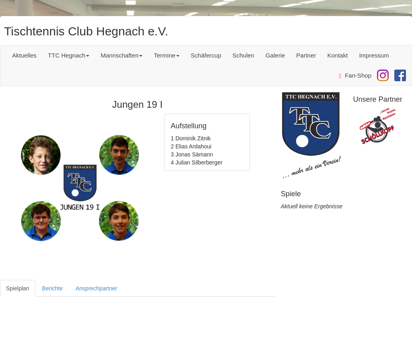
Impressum (374, 55)
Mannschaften (121, 55)
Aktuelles (24, 55)
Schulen (243, 55)
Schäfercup (206, 55)
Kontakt (338, 55)
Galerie (275, 55)
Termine (166, 55)
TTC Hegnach (68, 55)
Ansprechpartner (96, 288)
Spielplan (17, 288)
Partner (306, 55)
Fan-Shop (355, 75)
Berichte (52, 288)
